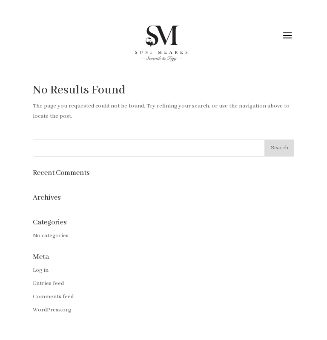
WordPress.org (52, 310)
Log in (41, 270)
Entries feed (48, 283)
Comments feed (53, 296)
